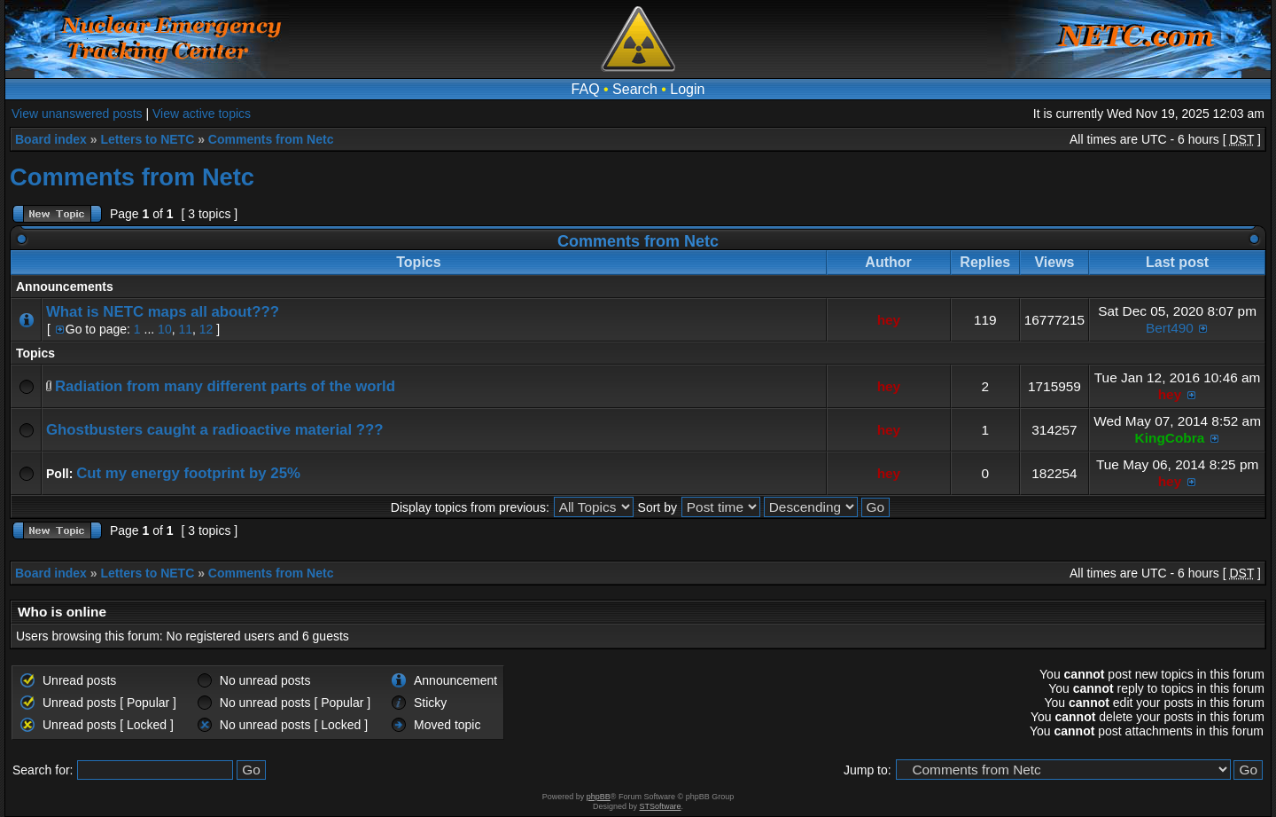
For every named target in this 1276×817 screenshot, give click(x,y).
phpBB (599, 796)
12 (206, 329)
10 (165, 329)
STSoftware (660, 806)
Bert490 (1170, 327)
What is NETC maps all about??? (162, 311)
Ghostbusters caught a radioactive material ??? (214, 429)
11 (185, 329)
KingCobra (1170, 437)
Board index (51, 139)
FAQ (586, 89)
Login (687, 89)
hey (889, 319)
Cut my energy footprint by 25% (188, 473)
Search (634, 89)
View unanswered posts (77, 113)
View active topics (201, 113)
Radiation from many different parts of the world (225, 386)
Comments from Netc (271, 139)
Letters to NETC (147, 139)
